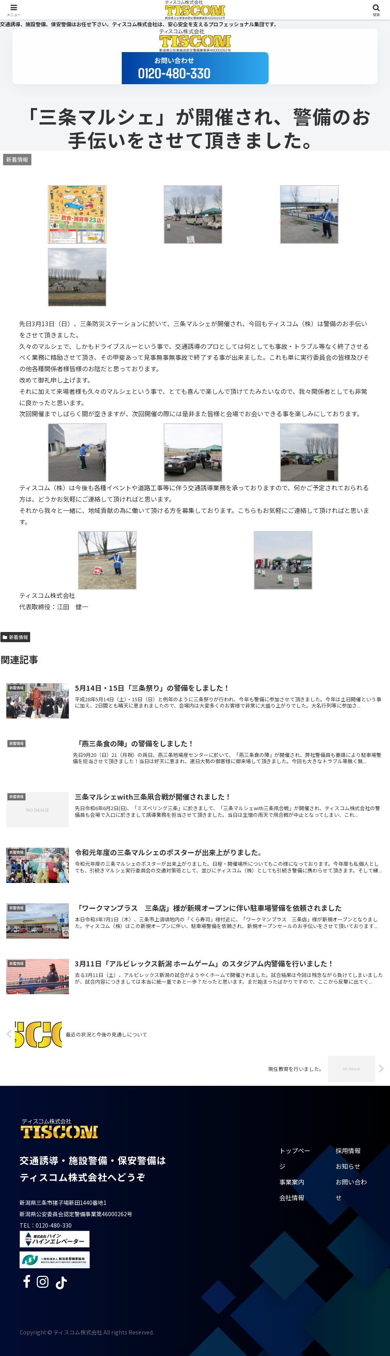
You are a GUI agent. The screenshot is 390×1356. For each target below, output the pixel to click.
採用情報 (348, 1150)
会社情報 (291, 1197)
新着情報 (15, 637)
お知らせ (348, 1166)
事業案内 (291, 1181)
